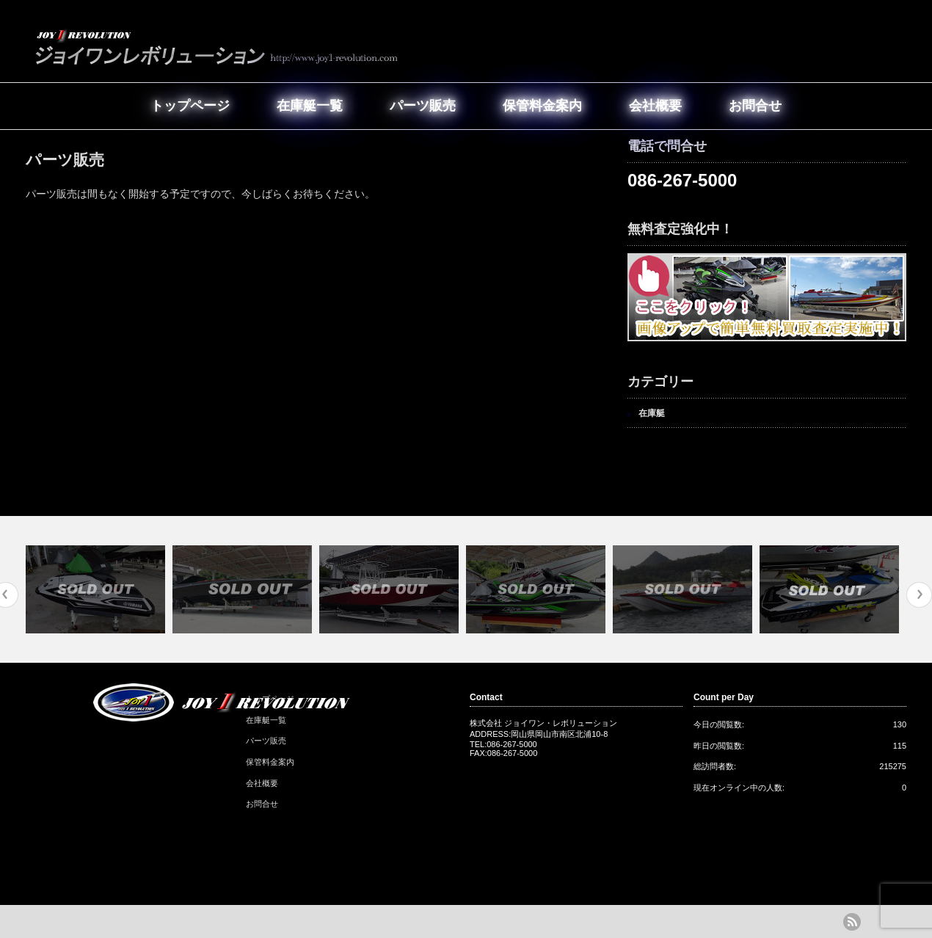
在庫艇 (651, 413)
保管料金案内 (542, 105)
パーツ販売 (423, 105)
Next (919, 595)
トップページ (190, 105)
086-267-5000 (682, 180)
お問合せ (755, 105)
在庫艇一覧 (310, 105)
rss (852, 922)
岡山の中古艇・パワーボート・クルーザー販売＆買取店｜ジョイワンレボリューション (249, 921)
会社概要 (655, 105)
